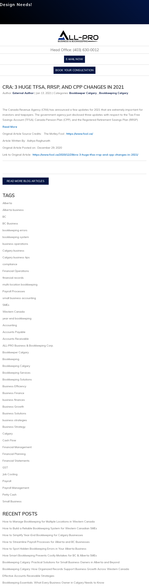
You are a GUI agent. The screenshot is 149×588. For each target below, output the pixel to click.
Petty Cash (9, 494)
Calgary (8, 433)
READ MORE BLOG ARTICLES (25, 181)
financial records (13, 277)
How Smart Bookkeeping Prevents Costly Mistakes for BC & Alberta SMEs (50, 555)
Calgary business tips (16, 257)
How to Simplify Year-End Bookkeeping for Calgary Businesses (43, 535)
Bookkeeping (11, 359)
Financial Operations (16, 271)
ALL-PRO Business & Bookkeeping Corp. (28, 345)
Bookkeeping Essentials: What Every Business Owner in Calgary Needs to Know (53, 582)
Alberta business (13, 210)
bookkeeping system (16, 237)
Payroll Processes (14, 291)
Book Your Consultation (74, 70)
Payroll (7, 481)
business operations (15, 244)
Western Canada (14, 311)
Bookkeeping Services (16, 372)
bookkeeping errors (15, 230)
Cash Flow (9, 440)
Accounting (10, 325)
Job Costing (10, 474)
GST (5, 467)
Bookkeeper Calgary (83, 93)
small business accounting (19, 298)
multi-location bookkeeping (20, 284)
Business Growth (13, 406)
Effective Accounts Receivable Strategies (28, 576)
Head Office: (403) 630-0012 (74, 49)
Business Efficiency (14, 386)
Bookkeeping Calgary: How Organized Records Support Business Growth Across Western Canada (66, 569)
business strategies (15, 420)
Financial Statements (16, 460)
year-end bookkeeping (17, 318)
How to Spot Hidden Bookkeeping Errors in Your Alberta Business (44, 548)
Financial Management (17, 447)
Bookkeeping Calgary (113, 93)
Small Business (12, 501)
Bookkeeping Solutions (17, 379)
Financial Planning (14, 454)
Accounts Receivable (16, 339)
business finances (14, 400)
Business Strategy (14, 426)
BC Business (10, 223)
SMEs (6, 305)
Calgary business (13, 250)
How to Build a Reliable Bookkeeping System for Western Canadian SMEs (50, 528)
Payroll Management (16, 488)
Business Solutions (14, 413)
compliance (10, 264)
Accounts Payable (14, 332)
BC (4, 216)
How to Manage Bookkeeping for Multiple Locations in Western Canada (49, 521)
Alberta (7, 203)
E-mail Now (74, 59)
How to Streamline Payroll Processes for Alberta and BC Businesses (46, 542)
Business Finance (13, 393)
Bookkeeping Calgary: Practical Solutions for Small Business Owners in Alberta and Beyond (61, 562)
